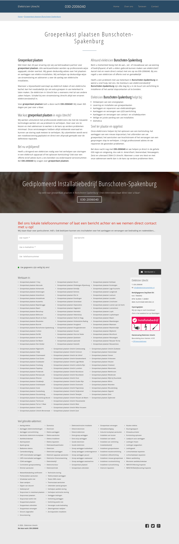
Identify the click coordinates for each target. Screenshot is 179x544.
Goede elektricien (78, 445)
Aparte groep (24, 445)
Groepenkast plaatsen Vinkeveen (104, 358)
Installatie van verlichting (109, 442)
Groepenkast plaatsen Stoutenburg (32, 394)
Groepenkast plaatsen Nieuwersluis (106, 344)
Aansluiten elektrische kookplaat (31, 435)
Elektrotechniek (52, 468)
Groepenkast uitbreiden (80, 468)
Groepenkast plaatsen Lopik (103, 311)
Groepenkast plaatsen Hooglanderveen (71, 328)
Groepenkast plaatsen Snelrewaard (32, 385)
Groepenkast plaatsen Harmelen (69, 311)
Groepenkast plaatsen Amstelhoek (32, 298)
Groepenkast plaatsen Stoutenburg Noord (35, 398)
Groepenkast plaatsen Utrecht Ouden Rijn (69, 381)
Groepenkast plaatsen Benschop (31, 311)
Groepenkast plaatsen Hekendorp (69, 315)
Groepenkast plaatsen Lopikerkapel (106, 315)
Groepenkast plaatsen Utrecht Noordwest (68, 375)
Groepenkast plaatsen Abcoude (31, 285)
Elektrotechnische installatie (82, 425)
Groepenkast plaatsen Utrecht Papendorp (69, 388)
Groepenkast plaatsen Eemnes (68, 292)
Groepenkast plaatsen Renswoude (32, 375)
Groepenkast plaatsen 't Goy (30, 282)
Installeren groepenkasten (109, 448)
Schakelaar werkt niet (27, 479)
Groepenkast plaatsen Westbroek (104, 375)
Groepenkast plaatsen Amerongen (32, 292)
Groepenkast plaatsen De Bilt (30, 334)
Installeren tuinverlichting (109, 465)
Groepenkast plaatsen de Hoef (31, 337)
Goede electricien (78, 442)
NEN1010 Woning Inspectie (136, 465)
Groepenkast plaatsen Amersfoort (32, 295)
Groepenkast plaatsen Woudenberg (104, 388)
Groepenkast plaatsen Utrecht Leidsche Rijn (69, 365)
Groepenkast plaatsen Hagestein (69, 308)
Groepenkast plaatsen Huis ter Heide (70, 334)
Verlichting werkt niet (55, 502)
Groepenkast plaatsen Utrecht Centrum (68, 352)
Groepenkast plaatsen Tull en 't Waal (33, 404)
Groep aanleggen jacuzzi (80, 455)
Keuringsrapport (132, 429)
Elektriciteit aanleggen (55, 451)
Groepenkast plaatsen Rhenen (31, 378)
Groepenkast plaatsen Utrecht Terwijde (68, 394)
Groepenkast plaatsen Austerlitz (31, 301)
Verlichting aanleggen (55, 499)
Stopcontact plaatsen (27, 495)
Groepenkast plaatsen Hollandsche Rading (72, 321)
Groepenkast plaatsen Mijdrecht (104, 331)
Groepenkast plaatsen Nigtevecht (32, 349)
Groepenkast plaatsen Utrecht (30, 407)
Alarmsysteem (25, 442)
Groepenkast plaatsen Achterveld (32, 288)
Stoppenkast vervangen (28, 508)
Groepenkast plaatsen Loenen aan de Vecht (109, 305)
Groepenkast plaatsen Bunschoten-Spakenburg (42, 16)
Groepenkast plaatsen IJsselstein (69, 337)
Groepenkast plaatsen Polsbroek (31, 372)
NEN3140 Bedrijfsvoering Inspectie (138, 468)
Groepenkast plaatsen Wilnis (102, 381)
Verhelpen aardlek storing (57, 489)
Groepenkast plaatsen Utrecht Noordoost (68, 372)
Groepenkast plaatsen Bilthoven (31, 315)
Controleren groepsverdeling (30, 465)
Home (20, 16)
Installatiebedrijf (106, 445)
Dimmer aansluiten (27, 468)
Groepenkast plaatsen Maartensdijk (106, 328)
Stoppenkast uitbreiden (28, 505)
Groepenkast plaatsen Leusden (104, 298)
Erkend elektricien (78, 432)
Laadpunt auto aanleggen (135, 439)
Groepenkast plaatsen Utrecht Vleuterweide (69, 401)
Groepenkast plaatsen (80, 465)
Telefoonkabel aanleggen (57, 476)
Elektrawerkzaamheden (55, 445)
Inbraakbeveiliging (107, 429)
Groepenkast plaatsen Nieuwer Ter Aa (106, 341)
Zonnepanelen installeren (57, 512)
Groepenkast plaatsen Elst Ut (67, 295)
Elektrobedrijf (51, 461)
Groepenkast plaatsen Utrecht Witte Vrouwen (70, 407)
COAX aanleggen (26, 461)
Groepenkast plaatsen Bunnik (30, 324)
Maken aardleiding (133, 458)
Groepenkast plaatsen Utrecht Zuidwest (106, 349)
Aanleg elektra (25, 425)
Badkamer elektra (26, 448)
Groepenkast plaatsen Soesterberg (32, 391)
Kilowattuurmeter (132, 432)
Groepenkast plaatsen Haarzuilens (69, 305)
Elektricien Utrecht (28, 6)
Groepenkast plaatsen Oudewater (32, 362)
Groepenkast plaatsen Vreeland (103, 365)
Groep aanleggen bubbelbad (82, 448)
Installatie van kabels (107, 439)
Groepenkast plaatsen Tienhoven (32, 401)
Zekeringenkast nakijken (56, 508)
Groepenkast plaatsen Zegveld (103, 391)
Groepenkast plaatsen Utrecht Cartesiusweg (69, 349)
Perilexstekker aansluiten (29, 476)
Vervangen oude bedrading (58, 505)
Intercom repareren (107, 468)
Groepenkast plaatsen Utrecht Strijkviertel (69, 391)
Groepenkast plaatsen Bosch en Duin (33, 318)
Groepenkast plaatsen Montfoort (105, 334)
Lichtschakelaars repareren (135, 455)
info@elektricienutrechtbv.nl (144, 288)
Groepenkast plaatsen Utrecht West (66, 404)
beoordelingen (139, 341)
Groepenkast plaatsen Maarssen (104, 324)
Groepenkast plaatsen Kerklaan (104, 282)
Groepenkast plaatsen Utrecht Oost (66, 378)
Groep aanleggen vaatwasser (82, 458)
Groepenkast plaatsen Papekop (31, 368)
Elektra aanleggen (53, 432)
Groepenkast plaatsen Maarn (103, 318)
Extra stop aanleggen (79, 439)
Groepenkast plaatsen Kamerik (68, 344)
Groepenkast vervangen (108, 425)
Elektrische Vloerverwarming (57, 458)
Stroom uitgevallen (27, 512)
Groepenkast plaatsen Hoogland (69, 324)
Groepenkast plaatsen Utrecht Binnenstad (35, 411)
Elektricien (50, 448)
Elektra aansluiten (53, 435)
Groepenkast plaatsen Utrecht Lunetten (68, 368)
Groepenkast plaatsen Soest (30, 388)
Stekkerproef (24, 489)
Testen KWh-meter (54, 479)
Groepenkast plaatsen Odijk (30, 352)
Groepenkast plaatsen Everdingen (69, 298)
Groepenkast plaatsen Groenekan (69, 301)
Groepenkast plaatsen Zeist (101, 394)
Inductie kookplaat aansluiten (111, 432)
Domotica (50, 425)
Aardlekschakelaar (26, 439)
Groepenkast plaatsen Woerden (103, 385)
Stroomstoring (25, 515)
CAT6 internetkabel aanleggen (30, 458)
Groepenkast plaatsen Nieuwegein (105, 337)
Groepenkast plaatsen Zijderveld (103, 398)
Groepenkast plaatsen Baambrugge (32, 305)
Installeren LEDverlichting (109, 455)
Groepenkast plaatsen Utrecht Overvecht (68, 385)
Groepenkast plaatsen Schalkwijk (32, 381)
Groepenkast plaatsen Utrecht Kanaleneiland (70, 358)
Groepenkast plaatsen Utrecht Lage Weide (69, 362)
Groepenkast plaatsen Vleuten (103, 362)
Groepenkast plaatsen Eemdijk (68, 288)
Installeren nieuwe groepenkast (111, 458)
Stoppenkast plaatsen (28, 502)
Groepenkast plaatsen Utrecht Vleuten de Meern (71, 398)
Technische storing (54, 473)
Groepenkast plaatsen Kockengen (105, 285)
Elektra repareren (53, 442)
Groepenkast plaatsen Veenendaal (104, 352)
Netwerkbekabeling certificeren (31, 473)
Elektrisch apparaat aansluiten (57, 455)
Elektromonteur (52, 465)
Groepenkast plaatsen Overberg (31, 365)
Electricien (50, 429)
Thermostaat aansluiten (56, 482)
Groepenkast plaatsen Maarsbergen (106, 321)
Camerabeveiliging (26, 451)
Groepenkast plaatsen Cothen (30, 331)
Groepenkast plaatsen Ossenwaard (32, 355)
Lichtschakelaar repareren (135, 451)
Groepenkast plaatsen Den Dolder (32, 344)
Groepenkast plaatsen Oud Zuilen (32, 358)
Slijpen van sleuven (27, 486)
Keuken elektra (131, 425)
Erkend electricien (78, 429)
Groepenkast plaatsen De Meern (31, 341)
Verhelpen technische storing (58, 492)
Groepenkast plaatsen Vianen (102, 355)
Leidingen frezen (132, 442)
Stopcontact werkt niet (28, 499)
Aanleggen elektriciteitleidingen (31, 429)
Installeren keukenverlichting (110, 451)
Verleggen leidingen (55, 495)
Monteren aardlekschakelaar (136, 461)
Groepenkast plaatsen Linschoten (105, 301)
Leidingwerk (130, 448)
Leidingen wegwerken (134, 445)
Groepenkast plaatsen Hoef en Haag (70, 318)
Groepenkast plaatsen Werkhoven (104, 372)
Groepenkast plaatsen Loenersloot (105, 308)
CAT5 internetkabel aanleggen (30, 455)
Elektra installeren (53, 439)
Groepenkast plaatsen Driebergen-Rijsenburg (73, 285)
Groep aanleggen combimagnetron (84, 451)
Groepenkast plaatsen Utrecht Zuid (66, 411)
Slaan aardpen (25, 482)
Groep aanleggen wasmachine (82, 461)
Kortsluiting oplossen (134, 435)
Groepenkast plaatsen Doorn (67, 282)
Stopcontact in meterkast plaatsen (32, 492)
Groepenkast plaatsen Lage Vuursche (106, 288)
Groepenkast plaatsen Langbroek (105, 292)
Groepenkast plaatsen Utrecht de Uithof (68, 355)
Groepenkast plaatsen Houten (68, 331)
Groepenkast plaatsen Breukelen (31, 321)
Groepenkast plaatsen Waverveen (104, 368)
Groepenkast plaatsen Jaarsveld (68, 341)
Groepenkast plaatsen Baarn (30, 308)
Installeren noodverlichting (110, 461)
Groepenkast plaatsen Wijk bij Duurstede (106, 378)
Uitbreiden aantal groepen (57, 486)
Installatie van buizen (108, 435)
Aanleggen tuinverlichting (29, 432)
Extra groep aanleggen (80, 435)
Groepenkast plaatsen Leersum (104, 295)
